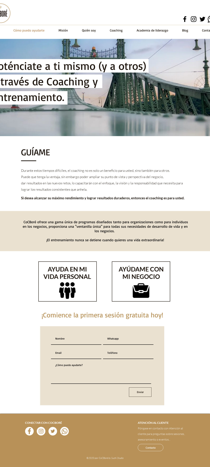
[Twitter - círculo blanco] (52, 431)
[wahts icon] (64, 431)
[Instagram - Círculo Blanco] (41, 431)
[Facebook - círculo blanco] (29, 431)
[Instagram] (193, 19)
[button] (150, 447)
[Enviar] (140, 392)
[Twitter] (202, 19)
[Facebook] (185, 19)
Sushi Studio (117, 457)
